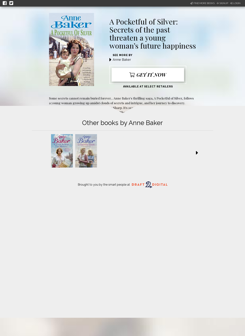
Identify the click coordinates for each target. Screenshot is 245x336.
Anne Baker (122, 60)
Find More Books (202, 3)
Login (235, 3)
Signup (222, 3)
